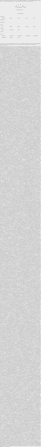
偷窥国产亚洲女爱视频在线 (5, 140)
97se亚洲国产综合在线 (7, 415)
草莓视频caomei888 (26, 172)
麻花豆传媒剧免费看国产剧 (11, 212)
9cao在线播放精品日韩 (20, 195)
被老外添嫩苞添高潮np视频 (24, 199)
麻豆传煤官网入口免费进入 (33, 98)
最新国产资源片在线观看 (28, 201)
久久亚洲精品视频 (36, 352)
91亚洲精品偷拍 (27, 428)
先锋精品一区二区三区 (5, 259)
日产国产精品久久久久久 (16, 439)
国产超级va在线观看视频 (34, 127)
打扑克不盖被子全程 (34, 207)
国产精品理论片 (19, 398)
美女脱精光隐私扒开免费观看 (31, 153)
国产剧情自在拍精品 (37, 118)
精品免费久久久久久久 (28, 313)
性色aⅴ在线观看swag (2, 440)
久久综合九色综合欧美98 (8, 276)
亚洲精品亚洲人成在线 (13, 407)
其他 (2, 26)
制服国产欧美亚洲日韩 (28, 222)
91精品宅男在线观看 (7, 398)
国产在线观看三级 (2, 164)
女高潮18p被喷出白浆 (18, 87)
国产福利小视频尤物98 (30, 87)
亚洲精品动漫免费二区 (13, 370)
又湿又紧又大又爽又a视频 (21, 204)
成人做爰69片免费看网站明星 (16, 321)
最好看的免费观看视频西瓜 (32, 362)
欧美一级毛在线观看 (15, 241)
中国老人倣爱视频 (27, 360)
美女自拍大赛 (38, 231)
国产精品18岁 (35, 194)
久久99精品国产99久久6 (27, 151)
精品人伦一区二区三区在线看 (27, 287)
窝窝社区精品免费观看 (28, 241)
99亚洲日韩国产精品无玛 (22, 228)
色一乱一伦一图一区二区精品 (35, 134)
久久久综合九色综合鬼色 (21, 181)
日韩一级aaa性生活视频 (25, 90)
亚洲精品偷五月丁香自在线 (36, 212)
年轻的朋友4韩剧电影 (5, 262)
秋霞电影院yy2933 (8, 89)
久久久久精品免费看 (12, 199)
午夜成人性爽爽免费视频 (20, 329)
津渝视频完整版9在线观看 (11, 372)
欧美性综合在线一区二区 (7, 312)
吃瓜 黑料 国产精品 (27, 392)
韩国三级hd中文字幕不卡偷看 (31, 125)
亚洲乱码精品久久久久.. (23, 58)
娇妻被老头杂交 (14, 442)
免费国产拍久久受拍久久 (27, 77)
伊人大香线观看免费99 (25, 421)
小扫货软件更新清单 (37, 88)
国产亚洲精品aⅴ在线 (16, 154)
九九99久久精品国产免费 (17, 148)
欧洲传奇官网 (5, 216)
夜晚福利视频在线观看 (21, 270)
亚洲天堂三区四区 (28, 164)
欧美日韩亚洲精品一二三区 (8, 52)
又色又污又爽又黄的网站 (35, 78)
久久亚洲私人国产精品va (14, 174)
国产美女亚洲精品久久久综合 (26, 218)
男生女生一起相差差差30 (14, 386)
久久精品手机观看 (28, 442)
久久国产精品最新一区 (14, 263)
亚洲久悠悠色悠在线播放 (28, 346)
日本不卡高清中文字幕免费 (9, 200)
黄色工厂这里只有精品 (3, 174)
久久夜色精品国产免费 (11, 123)
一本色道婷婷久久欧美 (13, 53)
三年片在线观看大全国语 (35, 141)
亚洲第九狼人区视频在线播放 (31, 258)
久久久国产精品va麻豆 (20, 416)
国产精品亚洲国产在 (30, 217)
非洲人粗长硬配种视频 (23, 176)
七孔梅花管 (3, 35)
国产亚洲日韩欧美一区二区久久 (17, 236)
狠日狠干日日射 (8, 95)
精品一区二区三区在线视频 (8, 300)
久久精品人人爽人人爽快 (27, 127)
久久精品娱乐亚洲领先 (11, 153)
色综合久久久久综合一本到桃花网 (21, 252)
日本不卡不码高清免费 (36, 84)
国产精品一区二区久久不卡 (23, 215)
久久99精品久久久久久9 (21, 93)
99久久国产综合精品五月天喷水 (26, 66)
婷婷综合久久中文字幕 (5, 134)
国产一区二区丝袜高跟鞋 (35, 405)
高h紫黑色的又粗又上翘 (23, 164)
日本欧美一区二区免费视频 (12, 128)
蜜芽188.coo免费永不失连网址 (18, 217)
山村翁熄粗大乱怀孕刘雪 (7, 293)
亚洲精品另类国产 (20, 137)
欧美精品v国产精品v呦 (35, 65)
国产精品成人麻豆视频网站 (22, 223)
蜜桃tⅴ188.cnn (19, 146)
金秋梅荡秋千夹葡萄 (10, 68)
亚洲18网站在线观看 (25, 272)
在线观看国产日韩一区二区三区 (26, 198)
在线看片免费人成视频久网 (30, 282)
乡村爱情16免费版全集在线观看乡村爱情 (35, 429)
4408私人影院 (14, 388)
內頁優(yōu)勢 (2, 19)
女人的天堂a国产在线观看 (36, 184)
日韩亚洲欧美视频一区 (19, 442)
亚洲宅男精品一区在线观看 (31, 219)
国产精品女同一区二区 (8, 378)
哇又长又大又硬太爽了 (14, 63)
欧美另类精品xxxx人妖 (4, 418)
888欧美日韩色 (17, 141)
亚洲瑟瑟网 (11, 147)
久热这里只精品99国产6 (12, 280)
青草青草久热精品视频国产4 (23, 342)
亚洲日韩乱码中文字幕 (30, 393)
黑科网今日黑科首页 (4, 158)
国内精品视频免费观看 (11, 64)
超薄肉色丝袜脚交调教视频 (16, 164)
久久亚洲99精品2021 (7, 165)
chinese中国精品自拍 (18, 317)
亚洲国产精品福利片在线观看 (11, 227)
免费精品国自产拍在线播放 (11, 111)
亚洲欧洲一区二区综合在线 (33, 341)
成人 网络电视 (33, 175)
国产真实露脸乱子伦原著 (24, 174)
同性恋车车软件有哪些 (37, 234)
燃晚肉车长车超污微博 (3, 321)
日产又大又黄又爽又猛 (27, 436)
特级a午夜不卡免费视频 (35, 80)
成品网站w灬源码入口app (27, 115)
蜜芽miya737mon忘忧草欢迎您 (5, 376)
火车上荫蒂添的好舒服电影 (17, 104)
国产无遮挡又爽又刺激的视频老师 (24, 135)
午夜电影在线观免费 (23, 253)
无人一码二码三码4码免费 (31, 112)
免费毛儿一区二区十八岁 (3, 425)
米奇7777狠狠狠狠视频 (27, 281)
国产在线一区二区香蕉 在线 (31, 425)
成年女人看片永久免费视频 (36, 372)
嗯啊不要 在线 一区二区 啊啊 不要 (31, 359)
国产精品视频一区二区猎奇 (28, 240)
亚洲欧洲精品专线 (22, 251)
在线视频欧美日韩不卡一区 (36, 441)
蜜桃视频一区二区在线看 (26, 278)
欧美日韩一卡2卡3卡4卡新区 (18, 70)
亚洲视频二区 (10, 215)
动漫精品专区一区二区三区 (3, 334)
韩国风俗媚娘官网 (25, 168)
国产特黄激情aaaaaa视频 (36, 252)
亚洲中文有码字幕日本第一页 (21, 301)
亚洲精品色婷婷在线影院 (3, 306)
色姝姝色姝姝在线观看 (5, 207)
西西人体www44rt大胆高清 (19, 248)
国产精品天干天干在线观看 (36, 393)
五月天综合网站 (28, 382)
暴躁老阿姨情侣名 (5, 68)
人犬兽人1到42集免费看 (18, 182)
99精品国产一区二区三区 (19, 111)
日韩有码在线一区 (31, 340)
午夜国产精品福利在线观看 (20, 128)
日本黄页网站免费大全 (27, 284)
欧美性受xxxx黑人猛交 (21, 441)
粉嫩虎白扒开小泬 (38, 298)
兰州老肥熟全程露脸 (10, 345)
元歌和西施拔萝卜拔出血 (11, 113)
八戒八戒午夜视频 (27, 289)
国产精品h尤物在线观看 (21, 292)
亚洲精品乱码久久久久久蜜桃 (29, 157)
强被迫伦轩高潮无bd (32, 278)
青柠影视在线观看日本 (16, 125)
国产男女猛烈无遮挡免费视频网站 (33, 329)
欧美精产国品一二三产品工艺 (30, 162)
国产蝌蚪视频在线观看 (29, 65)
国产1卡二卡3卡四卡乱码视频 (34, 115)
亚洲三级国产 (30, 272)
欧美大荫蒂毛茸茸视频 (23, 178)
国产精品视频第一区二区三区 (24, 378)
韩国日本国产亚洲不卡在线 (7, 224)
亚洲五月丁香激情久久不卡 (34, 325)
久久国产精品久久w (2, 364)
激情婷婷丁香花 (27, 383)
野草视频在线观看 (7, 135)
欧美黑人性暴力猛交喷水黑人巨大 (13, 265)
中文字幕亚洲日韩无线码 (20, 357)
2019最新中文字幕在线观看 (17, 123)
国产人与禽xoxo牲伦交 (33, 169)
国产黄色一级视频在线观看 (24, 371)
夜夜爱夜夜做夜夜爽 (29, 331)
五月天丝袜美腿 (14, 418)
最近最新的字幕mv (30, 205)
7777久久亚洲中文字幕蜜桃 (15, 276)
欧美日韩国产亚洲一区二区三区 (14, 412)
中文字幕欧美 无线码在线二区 (16, 324)
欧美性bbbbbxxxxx (10, 282)
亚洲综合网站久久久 (31, 356)
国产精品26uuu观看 (17, 98)
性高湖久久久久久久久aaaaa (34, 254)
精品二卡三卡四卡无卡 (25, 422)
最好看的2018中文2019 (30, 107)
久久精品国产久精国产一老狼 (4, 233)
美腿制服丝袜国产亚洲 (27, 181)
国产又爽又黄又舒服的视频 (5, 369)
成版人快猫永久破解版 (26, 266)
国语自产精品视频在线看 (23, 180)
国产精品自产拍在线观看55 (34, 225)
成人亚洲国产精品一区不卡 (9, 80)
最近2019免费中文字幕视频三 (29, 283)
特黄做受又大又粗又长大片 (3, 445)
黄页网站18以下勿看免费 (8, 404)
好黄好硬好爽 (30, 207)
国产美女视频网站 (18, 378)
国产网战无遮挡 (3, 295)
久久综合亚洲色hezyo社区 (34, 75)
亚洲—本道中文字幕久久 (12, 424)
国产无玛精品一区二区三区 (19, 168)
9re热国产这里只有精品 (9, 269)
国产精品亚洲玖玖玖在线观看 (14, 347)
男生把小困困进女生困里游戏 (12, 198)
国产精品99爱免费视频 (16, 399)
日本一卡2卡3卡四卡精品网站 (12, 205)
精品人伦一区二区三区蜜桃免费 (32, 46)
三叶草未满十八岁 (16, 270)
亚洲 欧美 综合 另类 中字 (30, 277)
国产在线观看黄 (7, 86)
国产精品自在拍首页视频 (29, 405)
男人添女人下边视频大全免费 (9, 421)
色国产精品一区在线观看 (17, 445)
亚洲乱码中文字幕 (23, 395)
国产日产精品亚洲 (23, 405)
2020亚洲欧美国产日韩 (13, 101)
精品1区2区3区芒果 (3, 246)
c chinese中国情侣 (4, 433)
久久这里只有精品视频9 (4, 315)
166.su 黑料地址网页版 (23, 69)
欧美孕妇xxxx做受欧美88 (31, 187)
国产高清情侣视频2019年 (36, 129)
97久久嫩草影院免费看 (24, 322)
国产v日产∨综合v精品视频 (7, 210)
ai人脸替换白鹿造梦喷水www (15, 339)
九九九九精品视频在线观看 (10, 445)
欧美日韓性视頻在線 (12, 376)
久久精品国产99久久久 (5, 316)
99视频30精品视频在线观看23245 (7, 146)
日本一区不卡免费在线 (3, 394)
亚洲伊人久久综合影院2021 (5, 231)
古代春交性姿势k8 (22, 171)
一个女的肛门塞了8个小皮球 (16, 189)
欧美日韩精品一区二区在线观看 (7, 145)
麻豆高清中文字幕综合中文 (27, 95)
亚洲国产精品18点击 (6, 151)
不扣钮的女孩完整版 (7, 129)
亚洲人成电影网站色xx (27, 335)
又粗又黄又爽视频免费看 (14, 252)
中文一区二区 (20, 353)
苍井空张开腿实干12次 (6, 305)
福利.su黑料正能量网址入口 (34, 171)
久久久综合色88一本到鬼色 (33, 165)
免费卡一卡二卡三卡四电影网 (29, 399)
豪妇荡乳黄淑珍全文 (28, 323)
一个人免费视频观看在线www (25, 317)
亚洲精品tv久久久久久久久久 (30, 269)
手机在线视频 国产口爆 (30, 401)
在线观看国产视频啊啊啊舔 (11, 106)
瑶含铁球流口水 (11, 283)
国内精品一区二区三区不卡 (3, 104)
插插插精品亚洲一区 (4, 47)
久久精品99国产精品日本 (6, 389)
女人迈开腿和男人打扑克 (23, 380)
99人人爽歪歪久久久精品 (8, 263)
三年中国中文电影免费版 (29, 59)
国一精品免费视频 (18, 405)
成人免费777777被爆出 (9, 177)
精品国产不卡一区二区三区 (3, 227)
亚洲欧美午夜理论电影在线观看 (24, 207)
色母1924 (27, 403)
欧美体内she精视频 (30, 389)
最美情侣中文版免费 (5, 131)
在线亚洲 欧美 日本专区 (26, 242)
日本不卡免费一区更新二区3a (25, 298)
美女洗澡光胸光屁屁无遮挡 (36, 217)
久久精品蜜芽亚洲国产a (8, 374)
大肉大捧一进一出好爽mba (35, 104)
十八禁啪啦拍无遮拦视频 (27, 328)
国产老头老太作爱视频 (35, 288)
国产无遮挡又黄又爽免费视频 (37, 266)
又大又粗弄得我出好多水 (7, 93)
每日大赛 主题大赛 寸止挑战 (31, 400)
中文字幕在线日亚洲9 (11, 175)
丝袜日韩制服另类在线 (34, 311)
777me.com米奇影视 (8, 319)
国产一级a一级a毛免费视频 (23, 277)
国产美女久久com (29, 104)
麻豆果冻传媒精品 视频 (10, 277)
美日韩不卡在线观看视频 (7, 239)
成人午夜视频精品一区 (19, 388)
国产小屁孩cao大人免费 (9, 275)
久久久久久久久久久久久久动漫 (26, 99)
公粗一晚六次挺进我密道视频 (35, 233)
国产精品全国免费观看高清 (24, 84)
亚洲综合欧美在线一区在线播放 (35, 113)
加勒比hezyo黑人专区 (10, 124)
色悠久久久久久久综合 (32, 276)
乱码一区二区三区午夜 (4, 264)
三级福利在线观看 (27, 251)
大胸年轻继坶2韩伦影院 (13, 293)
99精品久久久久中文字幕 (32, 54)
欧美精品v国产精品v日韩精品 (14, 362)
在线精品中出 (36, 315)
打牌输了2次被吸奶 (8, 292)
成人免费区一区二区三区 (11, 413)
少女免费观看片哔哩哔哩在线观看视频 (35, 382)
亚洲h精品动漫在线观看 (24, 205)
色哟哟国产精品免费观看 (27, 292)
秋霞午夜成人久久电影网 (32, 368)
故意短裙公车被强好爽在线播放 (6, 281)
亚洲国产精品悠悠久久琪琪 (36, 87)
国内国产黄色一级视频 (16, 282)
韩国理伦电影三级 (15, 425)
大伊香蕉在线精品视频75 (34, 270)
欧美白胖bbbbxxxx (22, 364)
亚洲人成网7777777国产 (22, 106)
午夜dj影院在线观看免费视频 (25, 276)
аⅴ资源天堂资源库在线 (37, 57)
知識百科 (18, 26)
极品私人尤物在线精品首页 (33, 106)
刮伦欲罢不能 (5, 141)
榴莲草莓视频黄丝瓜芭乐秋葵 (22, 365)
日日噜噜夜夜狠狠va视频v (5, 283)
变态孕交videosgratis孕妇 (14, 310)
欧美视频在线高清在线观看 (26, 169)
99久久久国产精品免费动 (34, 369)
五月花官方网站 (13, 92)
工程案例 (26, 18)
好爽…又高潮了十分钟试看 (25, 111)
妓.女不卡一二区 (23, 100)
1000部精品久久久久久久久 (23, 229)
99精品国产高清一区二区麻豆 (29, 48)
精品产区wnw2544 (33, 63)
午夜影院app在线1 (31, 262)
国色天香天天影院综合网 (8, 442)
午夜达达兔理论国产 (10, 377)
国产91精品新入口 (10, 170)
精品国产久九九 (3, 230)
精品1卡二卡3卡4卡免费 (34, 152)
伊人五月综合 (12, 403)
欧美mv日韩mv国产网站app (7, 366)
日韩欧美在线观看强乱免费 (8, 405)
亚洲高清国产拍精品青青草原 (5, 184)
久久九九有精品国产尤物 (15, 233)
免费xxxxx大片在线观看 (7, 400)
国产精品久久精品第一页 (14, 374)
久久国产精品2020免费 (8, 92)
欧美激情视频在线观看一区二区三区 (20, 86)
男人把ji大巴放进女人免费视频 (14, 382)
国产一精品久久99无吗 (5, 205)
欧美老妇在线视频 (33, 417)
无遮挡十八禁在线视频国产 (18, 430)
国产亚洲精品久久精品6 (32, 407)
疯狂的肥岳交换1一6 (5, 64)
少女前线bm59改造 (25, 356)
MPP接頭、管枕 (12, 35)
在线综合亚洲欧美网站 (31, 410)
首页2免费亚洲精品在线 (32, 386)
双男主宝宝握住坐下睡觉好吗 (26, 430)
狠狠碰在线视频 (16, 441)
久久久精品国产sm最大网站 (11, 216)
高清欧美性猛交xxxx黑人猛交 (24, 280)
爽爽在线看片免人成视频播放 (14, 365)
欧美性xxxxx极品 (38, 265)
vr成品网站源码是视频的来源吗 (22, 107)
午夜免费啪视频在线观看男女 (37, 419)
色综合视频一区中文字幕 (8, 107)
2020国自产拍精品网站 (8, 69)
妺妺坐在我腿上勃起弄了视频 (32, 316)
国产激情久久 (31, 121)
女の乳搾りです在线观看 (33, 392)
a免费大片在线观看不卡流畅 (36, 107)
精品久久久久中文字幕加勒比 (33, 394)
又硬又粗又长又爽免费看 (20, 80)
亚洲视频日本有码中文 (26, 122)
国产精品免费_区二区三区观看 (18, 254)
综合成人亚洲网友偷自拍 (17, 315)
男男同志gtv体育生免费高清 (34, 195)
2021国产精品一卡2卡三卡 (10, 375)
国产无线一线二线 (27, 340)
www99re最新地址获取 (28, 53)
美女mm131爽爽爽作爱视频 (21, 310)
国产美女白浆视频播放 (29, 395)
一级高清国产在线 (10, 316)
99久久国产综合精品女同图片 (18, 389)
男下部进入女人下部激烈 (12, 406)
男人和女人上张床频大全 (23, 339)
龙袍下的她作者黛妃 (18, 359)
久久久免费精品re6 (26, 148)
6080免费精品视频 (32, 122)
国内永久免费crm (9, 383)
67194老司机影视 (28, 223)
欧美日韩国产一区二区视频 (4, 352)
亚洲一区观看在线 (14, 235)
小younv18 (17, 106)
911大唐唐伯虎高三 (20, 115)
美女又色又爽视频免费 (9, 324)
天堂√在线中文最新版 (27, 239)
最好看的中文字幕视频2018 (26, 234)
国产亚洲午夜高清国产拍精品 (28, 348)
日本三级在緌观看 (6, 137)
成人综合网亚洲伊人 (23, 324)
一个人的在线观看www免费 (28, 374)
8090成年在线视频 (17, 346)
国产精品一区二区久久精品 (22, 141)
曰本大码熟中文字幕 (14, 394)
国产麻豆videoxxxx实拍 (35, 272)
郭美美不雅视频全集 (33, 81)
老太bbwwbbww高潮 (32, 306)
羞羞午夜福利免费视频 (21, 265)
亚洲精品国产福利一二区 (18, 395)
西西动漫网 (19, 177)
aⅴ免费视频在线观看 (30, 192)
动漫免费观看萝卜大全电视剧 (20, 417)
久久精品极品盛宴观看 (11, 112)
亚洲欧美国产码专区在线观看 (4, 401)
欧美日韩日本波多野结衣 (34, 247)
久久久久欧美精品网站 (11, 134)
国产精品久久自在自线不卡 (11, 411)
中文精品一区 (17, 294)
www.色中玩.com (7, 410)
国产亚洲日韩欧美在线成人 (8, 330)
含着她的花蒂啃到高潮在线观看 (21, 293)
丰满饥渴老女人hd (19, 258)
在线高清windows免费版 (5, 411)
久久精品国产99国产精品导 (6, 309)
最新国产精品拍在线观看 (26, 211)
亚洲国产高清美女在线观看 (15, 245)
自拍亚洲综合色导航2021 (4, 74)
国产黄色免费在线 (18, 407)
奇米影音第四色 (26, 262)
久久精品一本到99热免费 (17, 57)
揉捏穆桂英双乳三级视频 (9, 245)
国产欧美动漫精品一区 (19, 231)
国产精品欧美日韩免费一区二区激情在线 (5, 368)
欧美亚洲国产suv (5, 371)
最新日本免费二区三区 (36, 51)
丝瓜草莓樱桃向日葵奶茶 (15, 269)
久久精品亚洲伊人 (20, 124)
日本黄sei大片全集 (37, 82)
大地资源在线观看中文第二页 (24, 147)
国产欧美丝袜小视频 (11, 57)
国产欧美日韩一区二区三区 (31, 263)
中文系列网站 (21, 266)
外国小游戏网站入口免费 (26, 357)
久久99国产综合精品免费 (3, 266)
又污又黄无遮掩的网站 (31, 137)
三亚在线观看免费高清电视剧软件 (23, 316)
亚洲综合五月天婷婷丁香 (29, 252)
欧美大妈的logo (35, 380)
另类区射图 (9, 311)
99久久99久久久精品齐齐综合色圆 (15, 251)
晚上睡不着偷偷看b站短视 (9, 246)
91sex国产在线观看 (3, 277)
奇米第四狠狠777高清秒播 (25, 145)
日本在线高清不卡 (21, 74)
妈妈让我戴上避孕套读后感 (24, 425)
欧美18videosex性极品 (17, 240)
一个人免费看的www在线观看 (21, 75)
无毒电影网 (37, 251)
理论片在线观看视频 (20, 341)
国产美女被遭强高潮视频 (3, 299)
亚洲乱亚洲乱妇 (22, 304)
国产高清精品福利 (27, 286)
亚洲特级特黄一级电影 (33, 224)
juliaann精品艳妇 (19, 205)
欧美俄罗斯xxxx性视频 (8, 440)
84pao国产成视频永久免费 (12, 231)
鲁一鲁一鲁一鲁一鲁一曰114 (18, 413)
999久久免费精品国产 (3, 177)
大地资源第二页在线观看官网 (31, 230)
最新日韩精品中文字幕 (9, 274)
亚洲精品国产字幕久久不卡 (21, 286)
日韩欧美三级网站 (32, 235)
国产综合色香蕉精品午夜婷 (23, 401)
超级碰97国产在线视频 (38, 176)
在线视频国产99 (37, 409)
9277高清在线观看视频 (7, 329)
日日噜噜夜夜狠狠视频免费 (29, 105)
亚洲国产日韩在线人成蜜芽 (11, 141)
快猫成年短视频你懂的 (38, 248)
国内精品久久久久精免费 (31, 189)
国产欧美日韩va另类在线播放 (9, 335)
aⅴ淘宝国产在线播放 (25, 366)
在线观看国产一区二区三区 (4, 435)
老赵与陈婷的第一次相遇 (36, 158)
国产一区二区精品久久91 (5, 118)
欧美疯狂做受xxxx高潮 (26, 416)
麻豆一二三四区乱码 (11, 360)
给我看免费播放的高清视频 (10, 260)
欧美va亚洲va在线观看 (22, 88)
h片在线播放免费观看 (19, 368)
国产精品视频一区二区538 (31, 199)
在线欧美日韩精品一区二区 (30, 342)
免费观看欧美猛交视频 (19, 198)
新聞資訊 (11, 18)
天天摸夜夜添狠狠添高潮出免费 (7, 48)
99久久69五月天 (16, 348)
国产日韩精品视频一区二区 (6, 169)
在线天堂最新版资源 (5, 298)
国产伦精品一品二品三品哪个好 (5, 154)
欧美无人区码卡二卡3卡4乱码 (31, 68)
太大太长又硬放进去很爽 (13, 242)
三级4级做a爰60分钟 (18, 411)
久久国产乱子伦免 (14, 234)
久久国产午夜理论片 (18, 184)
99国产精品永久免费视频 (13, 66)
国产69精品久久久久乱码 (16, 392)
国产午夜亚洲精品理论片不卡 (10, 354)
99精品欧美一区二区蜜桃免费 (28, 433)
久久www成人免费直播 (10, 84)
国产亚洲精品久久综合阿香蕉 (11, 351)
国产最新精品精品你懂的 (37, 142)
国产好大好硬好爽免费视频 (20, 312)
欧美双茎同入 (11, 247)
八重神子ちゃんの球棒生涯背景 (29, 163)
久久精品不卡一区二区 (11, 229)
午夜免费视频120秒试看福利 (23, 162)
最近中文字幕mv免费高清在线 (28, 312)
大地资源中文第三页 (33, 223)
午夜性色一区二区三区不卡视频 (17, 264)
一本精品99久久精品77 (13, 415)
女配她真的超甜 (24, 442)
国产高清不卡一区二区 (30, 381)
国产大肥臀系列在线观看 (5, 57)
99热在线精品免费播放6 (10, 104)
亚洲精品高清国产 (29, 78)
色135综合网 (3, 80)
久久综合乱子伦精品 (10, 228)
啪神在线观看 (19, 230)
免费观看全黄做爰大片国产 (8, 223)
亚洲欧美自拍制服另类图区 (31, 118)
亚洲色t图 (13, 330)
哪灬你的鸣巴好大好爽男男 (6, 66)
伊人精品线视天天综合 (14, 94)
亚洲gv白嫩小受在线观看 (17, 253)
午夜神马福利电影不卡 (15, 299)
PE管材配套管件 (4, 37)
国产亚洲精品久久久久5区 (25, 131)
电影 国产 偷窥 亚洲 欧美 (11, 358)
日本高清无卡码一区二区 (20, 186)
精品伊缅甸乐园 (6, 87)
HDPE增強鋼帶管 (35, 35)
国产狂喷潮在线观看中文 (37, 366)
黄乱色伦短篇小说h (18, 322)
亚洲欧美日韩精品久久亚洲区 (28, 288)
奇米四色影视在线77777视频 (12, 225)
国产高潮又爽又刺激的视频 (20, 201)
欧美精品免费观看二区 (30, 215)
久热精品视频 (14, 278)
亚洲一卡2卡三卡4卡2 (25, 389)
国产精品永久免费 (32, 248)
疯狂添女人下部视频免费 (4, 228)
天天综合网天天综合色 (15, 74)
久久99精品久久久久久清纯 (4, 417)
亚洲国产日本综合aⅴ (14, 180)
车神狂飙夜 (34, 205)
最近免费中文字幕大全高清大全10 (10, 183)
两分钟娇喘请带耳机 (22, 163)
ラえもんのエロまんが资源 (10, 423)
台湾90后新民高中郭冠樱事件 (36, 136)
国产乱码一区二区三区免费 (19, 278)
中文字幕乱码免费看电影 (26, 318)
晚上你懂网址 (14, 405)
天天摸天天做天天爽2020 (26, 121)
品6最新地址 (34, 399)
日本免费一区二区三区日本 (26, 152)
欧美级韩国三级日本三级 (16, 187)
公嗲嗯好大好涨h (32, 198)
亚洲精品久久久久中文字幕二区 (20, 53)
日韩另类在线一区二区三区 (16, 147)
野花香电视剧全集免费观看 (26, 195)
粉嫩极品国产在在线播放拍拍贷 (5, 82)
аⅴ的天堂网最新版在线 (14, 210)
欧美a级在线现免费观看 (21, 347)
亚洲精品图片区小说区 (5, 110)
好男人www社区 (9, 158)
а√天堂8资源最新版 (10, 304)
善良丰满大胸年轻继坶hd (33, 298)
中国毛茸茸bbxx (31, 129)
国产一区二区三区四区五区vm (15, 266)
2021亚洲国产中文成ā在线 (8, 339)
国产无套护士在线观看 (15, 130)
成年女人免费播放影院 (18, 92)
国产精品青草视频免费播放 (8, 278)
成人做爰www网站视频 (7, 362)
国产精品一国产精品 (33, 440)
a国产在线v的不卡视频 (10, 433)
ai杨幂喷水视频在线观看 (28, 206)
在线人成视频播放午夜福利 (20, 334)
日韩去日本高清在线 (23, 358)
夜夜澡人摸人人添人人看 (4, 422)
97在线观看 (16, 257)
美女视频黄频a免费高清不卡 (17, 325)
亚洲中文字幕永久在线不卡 (5, 380)
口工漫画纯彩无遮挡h (25, 137)
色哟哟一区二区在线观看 (35, 418)
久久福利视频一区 (28, 113)
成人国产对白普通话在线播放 (6, 434)
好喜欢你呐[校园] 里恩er (31, 371)
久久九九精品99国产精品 (19, 218)
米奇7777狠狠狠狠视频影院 (36, 300)
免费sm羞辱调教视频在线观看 (31, 168)
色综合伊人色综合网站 (21, 51)
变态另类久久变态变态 (7, 363)
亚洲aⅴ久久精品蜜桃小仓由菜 (25, 386)
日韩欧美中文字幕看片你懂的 (23, 60)
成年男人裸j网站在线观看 (27, 213)
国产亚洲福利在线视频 (14, 89)
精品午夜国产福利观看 (9, 353)
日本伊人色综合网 (36, 262)
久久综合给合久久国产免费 (13, 75)
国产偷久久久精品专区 (24, 330)
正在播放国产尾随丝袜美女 (24, 112)
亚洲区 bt (1, 235)
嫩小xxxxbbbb (8, 409)
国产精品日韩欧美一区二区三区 (10, 288)
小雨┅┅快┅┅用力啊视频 (17, 153)
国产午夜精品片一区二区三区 (9, 193)
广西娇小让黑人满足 (29, 123)
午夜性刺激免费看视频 (7, 357)
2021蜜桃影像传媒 (8, 174)
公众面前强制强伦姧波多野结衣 (23, 319)
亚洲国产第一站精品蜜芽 (31, 177)
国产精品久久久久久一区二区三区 (11, 188)
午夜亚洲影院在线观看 (31, 434)
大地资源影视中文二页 (13, 311)
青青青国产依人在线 (5, 70)
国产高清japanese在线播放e (36, 365)
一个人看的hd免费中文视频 (15, 88)
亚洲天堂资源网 (22, 428)
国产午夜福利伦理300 (19, 415)
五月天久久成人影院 (2, 301)
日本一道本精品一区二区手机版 (30, 301)
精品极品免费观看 (27, 106)
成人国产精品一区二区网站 (25, 388)
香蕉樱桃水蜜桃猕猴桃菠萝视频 (35, 287)
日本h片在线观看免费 (13, 121)
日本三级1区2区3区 (21, 154)
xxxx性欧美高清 (29, 411)
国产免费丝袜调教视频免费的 (4, 387)
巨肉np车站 (19, 174)
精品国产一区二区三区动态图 (16, 178)
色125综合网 (6, 222)
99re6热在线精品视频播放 (12, 272)
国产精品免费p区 (17, 176)
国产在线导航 (15, 335)
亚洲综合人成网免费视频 (36, 404)
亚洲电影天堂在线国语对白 (27, 186)
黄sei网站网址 (16, 360)
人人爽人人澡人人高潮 (20, 136)
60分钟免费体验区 (9, 51)
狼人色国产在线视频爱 (16, 118)
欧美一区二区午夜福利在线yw (9, 164)
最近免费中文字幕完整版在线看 (19, 76)
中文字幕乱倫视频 (27, 260)
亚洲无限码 (15, 136)
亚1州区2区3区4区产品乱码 (14, 181)
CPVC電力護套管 (27, 35)
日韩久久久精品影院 (7, 172)
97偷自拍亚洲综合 (17, 207)
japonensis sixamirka (37, 242)
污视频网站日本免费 (17, 280)
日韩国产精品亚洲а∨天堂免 (36, 163)
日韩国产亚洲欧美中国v (34, 323)
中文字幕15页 (8, 347)
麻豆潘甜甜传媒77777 (13, 318)
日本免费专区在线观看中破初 (25, 375)
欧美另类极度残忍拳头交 (8, 328)
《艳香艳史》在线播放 (16, 228)
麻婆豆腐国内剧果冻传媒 (12, 163)
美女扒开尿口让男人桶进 (12, 298)
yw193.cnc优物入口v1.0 (3, 409)
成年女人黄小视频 (37, 170)
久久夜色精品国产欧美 (18, 376)
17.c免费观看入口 (21, 262)
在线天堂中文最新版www (6, 221)
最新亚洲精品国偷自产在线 (19, 287)
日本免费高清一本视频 (24, 104)
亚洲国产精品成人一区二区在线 (33, 403)
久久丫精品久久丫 (21, 213)
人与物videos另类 (22, 392)
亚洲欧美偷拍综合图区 (16, 200)
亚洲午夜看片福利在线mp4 (17, 352)
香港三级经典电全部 (7, 115)
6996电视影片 (3, 307)
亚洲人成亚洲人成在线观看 (29, 158)
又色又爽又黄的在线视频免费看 (23, 78)
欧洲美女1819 (13, 69)
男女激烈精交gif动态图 (16, 327)
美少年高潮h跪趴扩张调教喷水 (22, 331)
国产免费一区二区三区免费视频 (35, 353)
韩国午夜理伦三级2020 (28, 204)
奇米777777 (10, 387)
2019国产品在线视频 (27, 171)
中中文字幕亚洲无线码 (20, 366)
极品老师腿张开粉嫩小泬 (11, 148)
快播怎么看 (19, 412)
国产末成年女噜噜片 (32, 188)
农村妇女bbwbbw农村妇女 (19, 211)
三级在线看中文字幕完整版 (3, 240)
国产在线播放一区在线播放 (24, 410)
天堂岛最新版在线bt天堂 (26, 306)
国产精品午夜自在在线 (27, 429)
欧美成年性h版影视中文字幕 (26, 225)
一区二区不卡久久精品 (5, 377)
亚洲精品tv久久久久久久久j (36, 424)
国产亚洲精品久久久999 (18, 139)
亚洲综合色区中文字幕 (18, 351)
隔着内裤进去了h (6, 192)
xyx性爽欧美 (19, 386)
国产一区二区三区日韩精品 (7, 94)
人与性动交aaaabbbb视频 (27, 140)
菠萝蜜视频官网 (12, 348)
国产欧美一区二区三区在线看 (9, 100)
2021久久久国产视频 (26, 377)
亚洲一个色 (6, 142)
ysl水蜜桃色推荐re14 (21, 172)
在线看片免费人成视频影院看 (24, 424)
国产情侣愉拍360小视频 (33, 151)
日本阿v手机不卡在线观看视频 (5, 199)
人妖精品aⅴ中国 (38, 169)
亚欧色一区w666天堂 (34, 74)
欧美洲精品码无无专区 (5, 60)
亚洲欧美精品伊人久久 (23, 403)
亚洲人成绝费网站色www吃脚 (5, 152)
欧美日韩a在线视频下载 (3, 327)
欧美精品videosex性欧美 (34, 284)
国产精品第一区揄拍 (10, 284)
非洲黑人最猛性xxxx (11, 268)
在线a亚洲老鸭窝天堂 (4, 429)
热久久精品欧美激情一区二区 (23, 125)
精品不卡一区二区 (28, 130)
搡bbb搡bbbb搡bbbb (7, 101)
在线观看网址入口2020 (29, 439)
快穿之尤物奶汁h (23, 64)
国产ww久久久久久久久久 (5, 356)
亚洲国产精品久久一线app (25, 70)
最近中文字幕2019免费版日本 (37, 147)
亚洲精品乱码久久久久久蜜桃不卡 (26, 224)
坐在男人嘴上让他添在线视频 (18, 129)
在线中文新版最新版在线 (26, 368)
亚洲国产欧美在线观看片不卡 (28, 347)
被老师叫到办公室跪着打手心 (16, 345)
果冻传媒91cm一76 (32, 335)
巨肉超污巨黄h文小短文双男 (20, 433)
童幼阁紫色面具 (31, 334)
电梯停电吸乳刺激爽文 (27, 81)
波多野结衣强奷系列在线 (24, 376)
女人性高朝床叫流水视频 (33, 416)
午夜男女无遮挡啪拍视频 (29, 83)
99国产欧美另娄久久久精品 (21, 374)
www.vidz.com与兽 (15, 100)
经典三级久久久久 (32, 242)
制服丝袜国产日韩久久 (4, 125)
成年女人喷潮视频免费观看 (21, 47)
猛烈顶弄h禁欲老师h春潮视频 (6, 395)
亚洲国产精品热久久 (7, 248)
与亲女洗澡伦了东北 (5, 304)
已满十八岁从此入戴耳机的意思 (16, 275)
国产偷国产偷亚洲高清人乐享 (18, 268)
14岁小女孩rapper (29, 345)
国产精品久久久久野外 (7, 53)
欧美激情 (19, 100)
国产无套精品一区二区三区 (4, 178)
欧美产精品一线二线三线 (37, 319)
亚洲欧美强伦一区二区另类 (3, 46)
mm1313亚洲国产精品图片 (32, 388)
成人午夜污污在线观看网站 (16, 58)
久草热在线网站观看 (33, 201)
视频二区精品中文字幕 (14, 340)
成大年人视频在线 (17, 65)
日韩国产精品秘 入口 (23, 370)
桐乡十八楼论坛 (12, 389)
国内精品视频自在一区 (11, 222)
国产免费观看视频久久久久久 (34, 430)
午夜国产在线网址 (12, 395)
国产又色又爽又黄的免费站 (13, 239)
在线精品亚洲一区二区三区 (35, 64)
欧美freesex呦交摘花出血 (13, 194)
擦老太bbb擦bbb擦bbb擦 (4, 270)
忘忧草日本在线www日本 (33, 245)
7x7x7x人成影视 (4, 347)
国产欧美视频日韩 (19, 94)
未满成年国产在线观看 (11, 259)
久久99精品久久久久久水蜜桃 (25, 407)
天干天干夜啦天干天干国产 (3, 188)
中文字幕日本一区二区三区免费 (35, 427)
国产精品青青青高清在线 (27, 270)
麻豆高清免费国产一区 (5, 182)
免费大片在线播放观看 (4, 124)
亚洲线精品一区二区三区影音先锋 (17, 274)
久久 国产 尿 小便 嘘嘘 (27, 98)
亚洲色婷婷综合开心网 (11, 136)
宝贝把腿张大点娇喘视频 (24, 170)
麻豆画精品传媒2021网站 (5, 272)
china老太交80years (10, 270)
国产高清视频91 (34, 395)
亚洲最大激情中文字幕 (28, 271)
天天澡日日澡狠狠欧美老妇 (25, 54)
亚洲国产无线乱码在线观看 (35, 83)
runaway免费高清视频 (33, 213)
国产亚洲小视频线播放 (19, 121)
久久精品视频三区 (33, 436)
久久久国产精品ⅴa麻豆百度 (20, 335)
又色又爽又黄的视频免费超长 (12, 131)
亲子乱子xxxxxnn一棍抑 (13, 436)
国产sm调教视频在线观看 (34, 313)
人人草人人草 (27, 246)
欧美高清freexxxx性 (31, 88)
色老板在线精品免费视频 (33, 211)
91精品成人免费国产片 (27, 235)
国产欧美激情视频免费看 (24, 192)
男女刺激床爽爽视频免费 (23, 423)
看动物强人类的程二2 (30, 236)
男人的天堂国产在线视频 (28, 75)
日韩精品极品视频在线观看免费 (17, 219)
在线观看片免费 (28, 176)
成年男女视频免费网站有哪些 (37, 178)
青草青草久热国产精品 (14, 301)
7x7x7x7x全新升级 (15, 77)
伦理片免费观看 (12, 129)
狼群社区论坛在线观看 (32, 131)
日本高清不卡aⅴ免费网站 (16, 364)
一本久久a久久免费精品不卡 (33, 357)
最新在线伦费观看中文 (15, 177)
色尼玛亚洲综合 (12, 154)
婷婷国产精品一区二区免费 (18, 113)
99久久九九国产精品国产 (32, 246)
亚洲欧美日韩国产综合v (25, 231)
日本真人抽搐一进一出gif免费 (21, 158)
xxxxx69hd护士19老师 (12, 248)
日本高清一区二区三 (34, 47)
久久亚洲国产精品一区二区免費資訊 (16, 440)
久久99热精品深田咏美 (33, 260)
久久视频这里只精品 (7, 211)
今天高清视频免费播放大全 (18, 99)
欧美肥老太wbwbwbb (33, 154)
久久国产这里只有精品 (28, 100)
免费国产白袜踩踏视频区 (19, 90)
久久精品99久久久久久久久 (36, 174)
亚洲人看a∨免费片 (24, 363)
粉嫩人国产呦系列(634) (20, 234)
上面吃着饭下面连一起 (12, 59)
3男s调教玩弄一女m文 (14, 48)
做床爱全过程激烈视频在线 (34, 442)
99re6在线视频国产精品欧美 (10, 240)
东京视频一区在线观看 (32, 182)
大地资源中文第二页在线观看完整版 (19, 288)
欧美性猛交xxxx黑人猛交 (22, 52)
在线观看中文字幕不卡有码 (4, 280)
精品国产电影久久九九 (23, 427)
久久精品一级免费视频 (4, 168)
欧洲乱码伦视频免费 (20, 377)
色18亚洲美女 (33, 69)
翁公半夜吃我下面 (5, 311)
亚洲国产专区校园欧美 (10, 236)
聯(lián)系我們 (4, 18)
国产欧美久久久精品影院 (24, 46)
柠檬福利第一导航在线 (32, 193)
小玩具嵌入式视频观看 (8, 307)
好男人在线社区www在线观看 (5, 441)
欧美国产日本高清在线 (20, 169)
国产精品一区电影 (27, 245)
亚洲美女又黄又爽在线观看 (25, 268)
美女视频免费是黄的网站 (31, 82)
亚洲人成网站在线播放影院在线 (35, 116)
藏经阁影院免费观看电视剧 (32, 317)
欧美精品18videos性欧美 (17, 400)
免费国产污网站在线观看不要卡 (34, 295)
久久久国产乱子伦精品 (24, 333)
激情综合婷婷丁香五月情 (10, 325)
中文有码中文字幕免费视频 (6, 54)
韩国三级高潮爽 (24, 351)
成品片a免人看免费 (4, 78)
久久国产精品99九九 (29, 136)
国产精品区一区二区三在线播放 (8, 130)
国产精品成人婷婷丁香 (19, 131)
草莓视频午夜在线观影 (16, 60)
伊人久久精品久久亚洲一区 (23, 295)
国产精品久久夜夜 (7, 271)
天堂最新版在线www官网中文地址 (35, 218)
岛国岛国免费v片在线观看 (33, 133)
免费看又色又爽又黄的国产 (18, 54)
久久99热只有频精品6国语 (23, 282)
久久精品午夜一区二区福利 (22, 404)
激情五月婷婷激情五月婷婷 (13, 281)
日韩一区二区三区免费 (25, 110)
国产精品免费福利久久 (18, 142)
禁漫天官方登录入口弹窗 (3, 98)
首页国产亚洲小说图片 (17, 403)
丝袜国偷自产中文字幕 (15, 122)
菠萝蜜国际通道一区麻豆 (15, 52)
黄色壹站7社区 (11, 77)
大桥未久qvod (10, 435)
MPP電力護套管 (19, 35)
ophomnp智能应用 (9, 266)
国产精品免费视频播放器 (36, 348)
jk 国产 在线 (18, 180)
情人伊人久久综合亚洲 (18, 330)
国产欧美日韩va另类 (24, 94)
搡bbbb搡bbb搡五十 (28, 358)
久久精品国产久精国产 (9, 388)
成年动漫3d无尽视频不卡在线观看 (21, 418)
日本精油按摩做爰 (16, 305)
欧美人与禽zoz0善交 (20, 82)
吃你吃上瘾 (17, 165)
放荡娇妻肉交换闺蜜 (9, 322)
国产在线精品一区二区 (22, 68)
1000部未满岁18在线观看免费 (11, 336)
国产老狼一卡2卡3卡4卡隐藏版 (11, 168)
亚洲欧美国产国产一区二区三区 (33, 76)
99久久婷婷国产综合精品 (31, 119)
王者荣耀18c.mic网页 (27, 154)
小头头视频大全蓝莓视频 (20, 152)
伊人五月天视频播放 (5, 198)
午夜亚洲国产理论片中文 (29, 300)
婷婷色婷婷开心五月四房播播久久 (34, 299)
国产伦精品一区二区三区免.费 (36, 439)
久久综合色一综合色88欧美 (16, 192)
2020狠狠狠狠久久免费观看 (13, 201)
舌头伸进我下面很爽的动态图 (18, 306)
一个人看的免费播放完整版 (27, 304)
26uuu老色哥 (23, 440)
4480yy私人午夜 (8, 201)
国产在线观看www (17, 69)
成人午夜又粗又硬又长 (22, 305)
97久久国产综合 (5, 351)
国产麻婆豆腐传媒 (28, 354)
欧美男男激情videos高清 (9, 342)
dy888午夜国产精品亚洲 (32, 70)
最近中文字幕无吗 (2, 88)
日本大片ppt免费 (23, 240)
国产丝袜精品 (30, 259)
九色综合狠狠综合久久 (30, 319)
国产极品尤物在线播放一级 (30, 315)
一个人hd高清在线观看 (7, 403)
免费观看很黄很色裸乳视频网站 (33, 378)
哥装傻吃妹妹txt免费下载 (11, 110)
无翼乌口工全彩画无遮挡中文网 (5, 176)
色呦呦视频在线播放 (24, 87)
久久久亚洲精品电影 (33, 304)
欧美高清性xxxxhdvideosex (29, 404)
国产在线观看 (27, 86)
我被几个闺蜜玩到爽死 (12, 184)
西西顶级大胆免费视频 (33, 370)
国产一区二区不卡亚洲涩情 (12, 152)
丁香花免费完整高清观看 (17, 428)
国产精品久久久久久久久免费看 (5, 382)
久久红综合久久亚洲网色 (33, 383)
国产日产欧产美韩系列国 (4, 206)
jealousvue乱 (6, 136)
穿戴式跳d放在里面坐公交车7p (33, 210)
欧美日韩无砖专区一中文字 (21, 323)
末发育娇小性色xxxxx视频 (3, 162)
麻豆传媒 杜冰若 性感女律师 (3, 160)
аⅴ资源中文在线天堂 (30, 174)
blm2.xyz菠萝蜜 (16, 222)
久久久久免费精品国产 (37, 137)
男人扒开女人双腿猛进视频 (22, 165)
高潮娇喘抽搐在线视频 (9, 425)
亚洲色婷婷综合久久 (35, 257)
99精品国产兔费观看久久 (3, 58)
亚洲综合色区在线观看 (5, 268)
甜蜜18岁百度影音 (34, 206)
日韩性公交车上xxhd (31, 72)
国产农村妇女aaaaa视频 (13, 357)
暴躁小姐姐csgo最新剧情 (22, 222)
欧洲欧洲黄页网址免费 (33, 265)
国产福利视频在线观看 (6, 287)
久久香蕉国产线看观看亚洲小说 (32, 435)
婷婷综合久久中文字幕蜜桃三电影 (36, 305)
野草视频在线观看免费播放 (30, 264)
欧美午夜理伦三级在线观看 (6, 127)
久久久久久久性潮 (35, 445)
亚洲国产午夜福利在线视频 (25, 89)
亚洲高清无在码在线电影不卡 (16, 84)
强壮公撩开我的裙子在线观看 (18, 422)
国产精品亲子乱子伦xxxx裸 (18, 212)
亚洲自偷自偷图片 (16, 81)
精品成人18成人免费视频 (20, 242)
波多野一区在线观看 (24, 142)
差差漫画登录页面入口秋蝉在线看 (22, 381)
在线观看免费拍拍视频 (32, 148)
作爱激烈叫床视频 (23, 325)
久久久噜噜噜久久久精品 (30, 398)
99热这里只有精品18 (23, 57)
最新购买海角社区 (32, 239)
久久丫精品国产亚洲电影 (17, 112)
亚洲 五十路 (16, 82)
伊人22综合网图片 (3, 200)
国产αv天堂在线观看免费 (5, 424)
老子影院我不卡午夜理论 (17, 358)
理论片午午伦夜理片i (14, 47)
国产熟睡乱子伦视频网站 (16, 300)
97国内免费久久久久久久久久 (10, 98)
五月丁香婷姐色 (24, 113)
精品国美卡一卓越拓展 (7, 75)
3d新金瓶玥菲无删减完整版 (11, 430)
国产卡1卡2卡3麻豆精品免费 (13, 341)
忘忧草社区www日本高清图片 (36, 94)
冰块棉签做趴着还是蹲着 (29, 339)
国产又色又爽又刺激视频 (13, 398)
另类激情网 (37, 92)
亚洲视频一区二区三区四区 (35, 345)
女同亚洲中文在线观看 (32, 274)
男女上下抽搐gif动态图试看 (11, 422)
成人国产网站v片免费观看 (26, 133)
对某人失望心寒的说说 (30, 330)
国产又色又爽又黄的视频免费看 (33, 145)
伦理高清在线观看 (7, 341)
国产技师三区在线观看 (13, 434)
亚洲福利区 (24, 59)
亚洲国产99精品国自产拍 (11, 182)
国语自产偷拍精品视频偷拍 (28, 52)
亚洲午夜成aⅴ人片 (33, 310)
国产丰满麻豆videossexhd (18, 224)
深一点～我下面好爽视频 (8, 88)
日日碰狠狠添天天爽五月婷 (11, 142)
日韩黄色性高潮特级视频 (4, 345)
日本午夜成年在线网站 (17, 429)
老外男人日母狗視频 (21, 81)
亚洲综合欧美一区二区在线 (24, 92)
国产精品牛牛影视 (24, 419)
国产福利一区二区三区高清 (5, 247)
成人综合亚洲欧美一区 (9, 58)
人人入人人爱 (27, 370)
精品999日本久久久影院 (16, 162)
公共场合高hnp (23, 352)
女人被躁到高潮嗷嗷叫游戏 (31, 146)
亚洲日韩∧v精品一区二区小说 (23, 200)
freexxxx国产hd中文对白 (12, 99)
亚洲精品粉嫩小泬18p (33, 271)
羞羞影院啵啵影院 (2, 100)
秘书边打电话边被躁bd (17, 83)
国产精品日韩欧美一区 (9, 295)
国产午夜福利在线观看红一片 (3, 229)
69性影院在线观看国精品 (22, 307)
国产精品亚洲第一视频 (28, 221)
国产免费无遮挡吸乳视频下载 (3, 148)
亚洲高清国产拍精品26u (11, 371)
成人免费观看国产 (9, 340)
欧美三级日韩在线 (21, 71)
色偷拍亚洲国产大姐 (17, 401)
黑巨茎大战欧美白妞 (35, 433)
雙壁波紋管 (11, 37)
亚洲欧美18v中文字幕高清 (30, 142)
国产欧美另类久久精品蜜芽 (27, 128)
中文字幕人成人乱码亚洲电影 (24, 189)
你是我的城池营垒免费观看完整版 (12, 186)
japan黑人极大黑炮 (12, 176)
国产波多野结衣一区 (33, 253)
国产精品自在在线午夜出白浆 (35, 164)
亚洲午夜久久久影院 (6, 348)
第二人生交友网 (10, 74)
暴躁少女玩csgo (26, 82)
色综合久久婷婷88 (3, 245)
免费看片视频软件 (23, 157)
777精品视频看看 (7, 230)
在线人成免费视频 (22, 313)
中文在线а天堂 (17, 163)
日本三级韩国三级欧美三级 (16, 215)
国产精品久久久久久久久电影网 (30, 352)
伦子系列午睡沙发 (10, 71)
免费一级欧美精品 (24, 359)
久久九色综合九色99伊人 (26, 341)
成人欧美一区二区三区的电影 (9, 439)
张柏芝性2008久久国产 (5, 113)
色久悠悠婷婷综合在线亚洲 (7, 258)
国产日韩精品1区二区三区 (7, 333)
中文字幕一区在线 (23, 383)
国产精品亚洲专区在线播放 (29, 336)
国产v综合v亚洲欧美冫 (23, 65)
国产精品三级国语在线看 (35, 166)
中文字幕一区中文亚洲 (13, 165)
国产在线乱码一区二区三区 (30, 170)
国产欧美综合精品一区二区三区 (6, 147)
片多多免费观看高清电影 (22, 233)
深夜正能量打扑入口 (12, 346)
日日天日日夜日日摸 (35, 48)
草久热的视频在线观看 (30, 180)
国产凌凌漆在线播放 (22, 283)
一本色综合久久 (13, 76)
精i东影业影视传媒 (8, 310)
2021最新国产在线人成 (17, 134)
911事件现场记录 (35, 157)
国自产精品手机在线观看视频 (3, 284)
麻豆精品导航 (10, 234)
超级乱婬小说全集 (32, 124)
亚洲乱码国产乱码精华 (4, 336)
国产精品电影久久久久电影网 (4, 166)
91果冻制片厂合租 (12, 54)
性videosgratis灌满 (12, 82)
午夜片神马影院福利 (26, 299)
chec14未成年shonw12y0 (6, 242)
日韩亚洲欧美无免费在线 (29, 117)
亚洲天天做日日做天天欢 (14, 158)
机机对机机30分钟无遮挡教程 (5, 360)
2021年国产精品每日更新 (14, 416)
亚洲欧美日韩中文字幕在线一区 (26, 254)
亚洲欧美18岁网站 (36, 301)
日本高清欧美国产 (3, 310)
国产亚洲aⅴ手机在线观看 (34, 100)
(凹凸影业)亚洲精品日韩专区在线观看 (21, 194)
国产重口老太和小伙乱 (10, 162)
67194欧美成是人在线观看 (37, 398)
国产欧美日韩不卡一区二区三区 (6, 194)
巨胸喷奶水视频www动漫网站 (26, 353)
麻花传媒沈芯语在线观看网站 (37, 389)
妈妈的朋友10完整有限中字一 (20, 436)
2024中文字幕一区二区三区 (9, 427)
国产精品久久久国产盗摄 (34, 101)
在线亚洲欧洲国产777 (22, 399)
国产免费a (4, 292)
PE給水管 (18, 37)
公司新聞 (34, 26)
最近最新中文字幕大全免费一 (33, 172)
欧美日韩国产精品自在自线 (4, 254)
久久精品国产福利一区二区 (26, 415)
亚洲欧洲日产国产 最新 (36, 121)
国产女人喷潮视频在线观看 (29, 58)
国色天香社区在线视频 (20, 394)
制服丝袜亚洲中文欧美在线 (35, 307)
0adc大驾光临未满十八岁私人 (4, 153)
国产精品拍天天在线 (28, 369)
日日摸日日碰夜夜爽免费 (27, 417)
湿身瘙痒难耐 (2, 69)
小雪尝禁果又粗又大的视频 (20, 409)
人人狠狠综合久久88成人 (30, 387)
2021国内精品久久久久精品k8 (13, 151)
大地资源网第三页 (15, 193)
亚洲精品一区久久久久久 (10, 392)
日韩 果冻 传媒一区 (26, 441)
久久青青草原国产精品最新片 (14, 115)
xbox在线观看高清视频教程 (19, 272)
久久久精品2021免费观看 (18, 419)
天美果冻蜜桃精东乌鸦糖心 (7, 381)
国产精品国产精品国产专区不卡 (7, 63)
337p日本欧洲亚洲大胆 (21, 348)
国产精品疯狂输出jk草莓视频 (16, 170)
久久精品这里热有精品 (38, 239)
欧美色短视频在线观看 (17, 313)
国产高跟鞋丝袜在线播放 (15, 78)
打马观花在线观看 (23, 83)
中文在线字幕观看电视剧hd (12, 287)
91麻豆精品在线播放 (6, 195)
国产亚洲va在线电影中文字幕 (9, 393)
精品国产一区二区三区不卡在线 (23, 269)
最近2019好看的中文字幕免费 (20, 311)
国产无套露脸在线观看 (11, 70)
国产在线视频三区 (31, 424)
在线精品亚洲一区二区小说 (23, 387)
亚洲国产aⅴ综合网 (38, 99)
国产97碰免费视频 (16, 105)
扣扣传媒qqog (14, 322)
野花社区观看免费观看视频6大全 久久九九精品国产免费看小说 (17, 369)
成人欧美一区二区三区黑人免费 (17, 421)
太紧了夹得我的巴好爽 (24, 119)
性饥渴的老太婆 (33, 181)
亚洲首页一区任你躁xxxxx (35, 358)
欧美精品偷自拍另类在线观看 (21, 241)
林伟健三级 (11, 172)
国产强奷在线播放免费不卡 (31, 160)
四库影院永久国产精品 (12, 380)
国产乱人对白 (5, 212)
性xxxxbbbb (6, 170)
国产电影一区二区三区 (35, 346)
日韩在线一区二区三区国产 (35, 93)
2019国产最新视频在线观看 (13, 410)
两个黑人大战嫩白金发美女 (32, 428)
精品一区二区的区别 (15, 124)
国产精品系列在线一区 (25, 129)
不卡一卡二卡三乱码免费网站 (18, 110)
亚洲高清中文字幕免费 (13, 359)
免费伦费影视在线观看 (30, 139)
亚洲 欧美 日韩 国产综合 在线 (18, 259)
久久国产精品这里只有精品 (5, 265)
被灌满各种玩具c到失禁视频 (26, 413)
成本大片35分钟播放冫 (11, 352)
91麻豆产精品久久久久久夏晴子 (23, 393)
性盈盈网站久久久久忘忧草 (37, 401)
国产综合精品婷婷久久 (9, 187)
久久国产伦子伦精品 (25, 160)
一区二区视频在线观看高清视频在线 (20, 221)
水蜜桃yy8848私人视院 (14, 368)
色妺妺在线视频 (26, 409)
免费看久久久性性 (33, 309)
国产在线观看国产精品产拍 (4, 372)
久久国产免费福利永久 (36, 180)
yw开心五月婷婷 (16, 377)
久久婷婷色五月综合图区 (12, 86)
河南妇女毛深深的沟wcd (18, 175)
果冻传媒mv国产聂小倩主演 (36, 259)
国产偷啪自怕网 (11, 441)
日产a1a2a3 (10, 233)
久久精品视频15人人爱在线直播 (10, 83)
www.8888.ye (1, 386)
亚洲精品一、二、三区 (23, 159)
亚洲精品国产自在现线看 (30, 178)
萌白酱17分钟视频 (26, 76)
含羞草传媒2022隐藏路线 (17, 64)
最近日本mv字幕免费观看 (3, 119)
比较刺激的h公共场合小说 (13, 271)
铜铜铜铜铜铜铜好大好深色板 (36, 331)
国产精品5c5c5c (27, 88)
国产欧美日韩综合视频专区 (13, 169)
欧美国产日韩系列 (23, 445)
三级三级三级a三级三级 (12, 90)
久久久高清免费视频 (11, 157)
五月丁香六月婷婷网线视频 (17, 46)
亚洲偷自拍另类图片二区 (23, 439)
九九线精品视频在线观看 (23, 117)
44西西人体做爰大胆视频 (30, 275)
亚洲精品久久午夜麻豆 (5, 99)
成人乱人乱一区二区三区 (23, 315)
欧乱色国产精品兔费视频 (13, 363)
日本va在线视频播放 (26, 329)
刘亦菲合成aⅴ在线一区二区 (31, 412)
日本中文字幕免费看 (36, 340)
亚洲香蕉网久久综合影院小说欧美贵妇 (36, 354)
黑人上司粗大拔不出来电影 (36, 339)
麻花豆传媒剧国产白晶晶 (5, 225)
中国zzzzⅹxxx (32, 234)
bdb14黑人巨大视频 (33, 99)
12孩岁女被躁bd (27, 72)
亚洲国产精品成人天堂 (30, 229)
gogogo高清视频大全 (2, 201)
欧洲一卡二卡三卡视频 (14, 146)
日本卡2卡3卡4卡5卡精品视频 (13, 195)
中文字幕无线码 (20, 145)
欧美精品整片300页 (15, 331)
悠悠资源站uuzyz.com (19, 66)
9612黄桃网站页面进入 (16, 304)
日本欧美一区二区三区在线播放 (10, 217)
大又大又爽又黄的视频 (24, 139)
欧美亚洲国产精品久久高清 (19, 356)
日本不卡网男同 (19, 410)
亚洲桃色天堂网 (22, 98)
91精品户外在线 (8, 181)
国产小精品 (22, 148)
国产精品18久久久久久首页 (9, 219)
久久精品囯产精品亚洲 (4, 236)
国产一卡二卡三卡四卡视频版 (21, 271)
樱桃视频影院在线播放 (14, 145)
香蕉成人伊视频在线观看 (21, 239)
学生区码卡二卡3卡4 (27, 440)
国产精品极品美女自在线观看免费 (16, 383)
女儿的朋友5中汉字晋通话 (10, 119)
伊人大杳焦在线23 (37, 188)
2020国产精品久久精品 (10, 159)
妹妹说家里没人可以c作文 (6, 81)
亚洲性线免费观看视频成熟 (22, 300)
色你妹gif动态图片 (32, 413)
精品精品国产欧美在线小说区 (11, 160)
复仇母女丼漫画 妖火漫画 (19, 225)
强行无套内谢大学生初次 (33, 289)
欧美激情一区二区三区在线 (21, 206)
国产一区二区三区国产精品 (10, 313)
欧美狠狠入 (5, 383)
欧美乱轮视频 (30, 183)
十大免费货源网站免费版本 (32, 89)
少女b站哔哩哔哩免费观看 (21, 340)
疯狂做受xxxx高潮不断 (35, 240)
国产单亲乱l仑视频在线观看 (4, 413)
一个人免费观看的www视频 (8, 122)
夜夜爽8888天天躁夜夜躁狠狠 (28, 93)
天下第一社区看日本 (35, 59)
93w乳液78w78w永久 (7, 346)
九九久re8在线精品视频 (7, 359)
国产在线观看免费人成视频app (16, 295)
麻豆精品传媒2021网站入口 (5, 133)
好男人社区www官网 (10, 60)
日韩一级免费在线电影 (11, 401)
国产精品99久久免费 (15, 204)
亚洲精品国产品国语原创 (14, 286)
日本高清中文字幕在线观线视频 (23, 187)
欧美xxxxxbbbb (15, 284)
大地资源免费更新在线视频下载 (7, 251)
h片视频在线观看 (8, 121)
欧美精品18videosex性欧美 (4, 123)
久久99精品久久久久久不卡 (12, 87)
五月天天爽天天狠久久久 (32, 111)
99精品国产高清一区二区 (24, 227)
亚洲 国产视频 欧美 (28, 427)
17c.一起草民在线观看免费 (28, 307)
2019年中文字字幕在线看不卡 (25, 182)
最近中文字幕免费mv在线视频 (21, 309)
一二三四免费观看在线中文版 (10, 253)
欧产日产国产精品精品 (25, 219)
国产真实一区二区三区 (17, 157)
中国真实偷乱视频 (7, 446)
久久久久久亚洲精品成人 (15, 381)
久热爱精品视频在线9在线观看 (10, 213)
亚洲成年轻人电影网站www (28, 47)
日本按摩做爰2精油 (14, 72)
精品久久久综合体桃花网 (11, 419)
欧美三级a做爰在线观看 (13, 409)
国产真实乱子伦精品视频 (17, 371)
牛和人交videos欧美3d (25, 435)
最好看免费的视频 (12, 65)
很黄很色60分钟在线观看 (21, 281)
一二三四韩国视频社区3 (31, 227)
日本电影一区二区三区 (14, 328)
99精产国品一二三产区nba (15, 404)
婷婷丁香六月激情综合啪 (35, 374)
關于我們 (18, 18)
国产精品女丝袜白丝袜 (33, 71)
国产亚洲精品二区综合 (10, 334)
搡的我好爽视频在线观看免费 (4, 163)
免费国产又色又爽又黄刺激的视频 (10, 257)
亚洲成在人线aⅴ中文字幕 (25, 259)
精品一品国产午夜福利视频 (14, 107)
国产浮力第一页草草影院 (21, 63)
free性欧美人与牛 (28, 351)
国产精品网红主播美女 (33, 318)
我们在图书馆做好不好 (37, 119)
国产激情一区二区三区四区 (37, 159)
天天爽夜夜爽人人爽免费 (26, 71)
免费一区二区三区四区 (28, 64)
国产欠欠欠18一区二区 (23, 134)
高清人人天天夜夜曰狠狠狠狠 (22, 257)
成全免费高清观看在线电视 (21, 130)
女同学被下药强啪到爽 (17, 229)
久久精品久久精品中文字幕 (28, 293)
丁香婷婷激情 (35, 117)
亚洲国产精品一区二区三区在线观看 (28, 51)
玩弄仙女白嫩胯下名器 (29, 294)
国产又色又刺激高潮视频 (14, 93)
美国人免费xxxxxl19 (36, 135)
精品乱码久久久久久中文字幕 (9, 364)
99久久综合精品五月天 (18, 199)
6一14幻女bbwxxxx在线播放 (21, 260)
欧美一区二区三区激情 (9, 321)
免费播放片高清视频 (31, 366)
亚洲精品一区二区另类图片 (5, 77)
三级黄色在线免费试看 (24, 264)
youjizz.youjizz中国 (5, 419)
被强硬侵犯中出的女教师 (20, 210)
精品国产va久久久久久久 (35, 324)
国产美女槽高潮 (17, 380)
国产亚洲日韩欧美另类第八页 (37, 333)
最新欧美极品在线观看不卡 (13, 329)
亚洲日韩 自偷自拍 (11, 305)
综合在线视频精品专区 (11, 207)
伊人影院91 (28, 295)
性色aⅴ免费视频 (11, 192)
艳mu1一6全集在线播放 (28, 305)
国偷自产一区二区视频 (34, 221)
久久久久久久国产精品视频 (20, 284)
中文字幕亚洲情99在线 (12, 317)
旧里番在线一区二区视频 (30, 60)
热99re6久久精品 (29, 94)
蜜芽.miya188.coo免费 (35, 347)
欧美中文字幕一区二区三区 (19, 318)
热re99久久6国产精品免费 (29, 228)
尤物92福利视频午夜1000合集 (35, 95)
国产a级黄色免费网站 (24, 230)
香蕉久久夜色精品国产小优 (16, 277)
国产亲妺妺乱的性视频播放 (12, 356)
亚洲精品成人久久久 (27, 309)
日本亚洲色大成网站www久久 (33, 286)
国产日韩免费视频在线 (34, 222)
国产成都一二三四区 (10, 331)
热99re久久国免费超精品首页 (36, 228)
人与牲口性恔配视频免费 (36, 321)
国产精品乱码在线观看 (26, 394)
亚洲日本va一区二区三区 (37, 200)
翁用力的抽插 (3, 275)
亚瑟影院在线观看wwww (33, 281)
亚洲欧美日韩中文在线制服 (16, 246)
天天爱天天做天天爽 (17, 216)
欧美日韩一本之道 (3, 269)
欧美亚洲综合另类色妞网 (9, 327)
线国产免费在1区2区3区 (18, 298)
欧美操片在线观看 (28, 175)
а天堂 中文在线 (36, 282)
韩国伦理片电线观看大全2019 (25, 274)
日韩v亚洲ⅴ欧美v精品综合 (26, 193)
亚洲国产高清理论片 (19, 363)
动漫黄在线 (20, 116)
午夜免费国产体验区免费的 (7, 386)
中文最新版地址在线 (29, 212)
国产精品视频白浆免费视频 (37, 363)
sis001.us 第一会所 (33, 351)
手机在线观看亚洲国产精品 (13, 95)
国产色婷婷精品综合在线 (21, 328)
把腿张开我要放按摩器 (10, 125)
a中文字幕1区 (33, 53)
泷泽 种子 (26, 68)
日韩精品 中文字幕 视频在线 (20, 140)
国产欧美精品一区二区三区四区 (13, 137)
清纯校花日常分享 (10, 418)
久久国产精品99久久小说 (32, 268)
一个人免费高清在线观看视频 (32, 280)
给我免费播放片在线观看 (28, 101)
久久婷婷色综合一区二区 (6, 65)
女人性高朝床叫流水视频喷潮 (5, 72)
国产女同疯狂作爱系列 (24, 411)
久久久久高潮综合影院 (13, 218)
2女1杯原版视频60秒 (9, 204)
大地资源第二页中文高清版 (36, 330)
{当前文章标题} (5, 45)
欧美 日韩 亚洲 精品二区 (7, 416)
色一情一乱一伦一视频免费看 (21, 382)
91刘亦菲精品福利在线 (30, 333)
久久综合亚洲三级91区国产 (14, 307)
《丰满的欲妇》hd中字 (16, 68)
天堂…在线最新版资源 (10, 315)
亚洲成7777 (4, 319)
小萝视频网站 (15, 260)
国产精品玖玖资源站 (24, 123)
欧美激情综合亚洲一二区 (35, 204)
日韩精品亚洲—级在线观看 (18, 372)
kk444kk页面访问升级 (26, 210)
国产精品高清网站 (2, 170)
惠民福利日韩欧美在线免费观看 (27, 74)
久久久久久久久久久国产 (16, 117)
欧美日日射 (19, 425)
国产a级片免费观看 (7, 252)
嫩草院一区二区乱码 (15, 393)
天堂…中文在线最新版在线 (18, 59)
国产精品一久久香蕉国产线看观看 (32, 376)
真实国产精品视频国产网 (24, 345)
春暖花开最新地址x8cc (16, 116)
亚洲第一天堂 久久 (9, 47)
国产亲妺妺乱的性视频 (18, 333)
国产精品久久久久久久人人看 (17, 119)
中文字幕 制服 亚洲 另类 (37, 187)
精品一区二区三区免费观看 (21, 48)
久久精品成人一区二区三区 (20, 72)
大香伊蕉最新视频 (3, 183)
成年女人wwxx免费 (6, 105)
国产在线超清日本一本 (6, 90)
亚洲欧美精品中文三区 (28, 247)
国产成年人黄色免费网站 (33, 360)
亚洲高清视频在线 (11, 118)
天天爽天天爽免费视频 (24, 146)
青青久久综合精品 (22, 246)
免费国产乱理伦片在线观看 (7, 180)
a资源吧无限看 (15, 433)
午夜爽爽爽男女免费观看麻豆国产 (7, 235)
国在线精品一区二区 (31, 110)
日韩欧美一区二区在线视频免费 (11, 306)
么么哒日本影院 (15, 80)
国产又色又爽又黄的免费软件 (29, 216)
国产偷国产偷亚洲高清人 (12, 133)
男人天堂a (25, 136)
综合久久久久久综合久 (10, 264)
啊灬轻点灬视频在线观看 (15, 51)
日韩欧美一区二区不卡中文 (7, 76)
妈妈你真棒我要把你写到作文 (13, 230)
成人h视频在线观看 (31, 135)
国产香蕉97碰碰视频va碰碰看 (35, 128)
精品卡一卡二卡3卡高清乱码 (19, 183)
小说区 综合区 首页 (20, 122)
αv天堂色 (20, 435)
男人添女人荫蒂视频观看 (25, 434)
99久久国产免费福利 (21, 299)
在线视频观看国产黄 (29, 134)
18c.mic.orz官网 (6, 234)
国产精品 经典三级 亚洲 (28, 364)
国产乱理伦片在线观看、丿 (15, 223)
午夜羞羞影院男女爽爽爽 (22, 105)
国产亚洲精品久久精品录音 (6, 407)
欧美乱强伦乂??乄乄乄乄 (18, 166)
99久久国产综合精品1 (13, 312)
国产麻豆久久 (38, 152)
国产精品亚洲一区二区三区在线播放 (15, 135)
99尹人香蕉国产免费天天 (29, 166)
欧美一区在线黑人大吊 (26, 183)
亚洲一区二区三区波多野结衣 (32, 90)
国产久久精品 (13, 333)
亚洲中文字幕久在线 (17, 424)
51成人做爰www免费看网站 (36, 192)
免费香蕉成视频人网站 (33, 251)
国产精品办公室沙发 (23, 336)
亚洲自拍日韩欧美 (19, 89)
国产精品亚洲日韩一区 (8, 301)
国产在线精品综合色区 (9, 299)
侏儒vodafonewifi (12, 81)
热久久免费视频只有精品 (29, 324)
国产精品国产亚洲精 (14, 366)
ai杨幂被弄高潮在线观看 (22, 360)
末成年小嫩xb (20, 362)
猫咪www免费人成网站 (23, 275)
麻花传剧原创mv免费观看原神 (35, 186)
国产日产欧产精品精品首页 (25, 362)
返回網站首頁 (2, 16)
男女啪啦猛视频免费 (22, 247)
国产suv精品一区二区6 (17, 423)
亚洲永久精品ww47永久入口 (4, 111)
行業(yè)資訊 (27, 26)
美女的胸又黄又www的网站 (18, 160)
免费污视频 (6, 294)
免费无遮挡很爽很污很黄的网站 (31, 322)
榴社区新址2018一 (28, 69)
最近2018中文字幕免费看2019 (35, 406)
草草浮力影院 (15, 334)
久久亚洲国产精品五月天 (24, 236)
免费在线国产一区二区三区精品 (24, 118)
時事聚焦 (11, 26)
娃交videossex (32, 66)
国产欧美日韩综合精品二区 (15, 435)
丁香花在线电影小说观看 (24, 153)
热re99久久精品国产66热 (24, 177)
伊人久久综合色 (17, 262)
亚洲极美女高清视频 (15, 206)
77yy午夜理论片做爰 (30, 84)
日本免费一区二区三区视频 (36, 105)
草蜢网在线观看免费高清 (30, 194)
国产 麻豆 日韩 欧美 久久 (29, 257)
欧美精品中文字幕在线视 (20, 151)
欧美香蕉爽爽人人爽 (22, 245)
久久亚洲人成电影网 (24, 217)
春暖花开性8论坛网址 (29, 141)
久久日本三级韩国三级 (14, 258)
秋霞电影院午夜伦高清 (3, 399)
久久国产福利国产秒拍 (34, 140)
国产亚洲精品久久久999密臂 (6, 318)
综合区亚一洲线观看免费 (28, 233)
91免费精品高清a (34, 294)
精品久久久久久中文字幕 (6, 406)
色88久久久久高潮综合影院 (23, 321)
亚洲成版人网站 (31, 86)
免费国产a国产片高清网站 (36, 86)
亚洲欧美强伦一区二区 (16, 283)
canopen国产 (31, 266)
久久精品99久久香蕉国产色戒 (27, 80)
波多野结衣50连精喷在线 (9, 189)
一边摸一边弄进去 (23, 175)
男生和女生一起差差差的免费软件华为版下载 (20, 354)
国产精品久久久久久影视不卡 (34, 292)
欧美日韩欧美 (23, 166)
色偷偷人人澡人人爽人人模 (4, 112)
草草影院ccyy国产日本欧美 (13, 127)
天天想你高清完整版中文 (15, 353)
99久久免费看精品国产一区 (16, 159)
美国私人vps (12, 224)
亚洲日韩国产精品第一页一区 (9, 117)
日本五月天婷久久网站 (12, 139)
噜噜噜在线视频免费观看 (33, 375)
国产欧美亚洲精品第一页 (10, 46)
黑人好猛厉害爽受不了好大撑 (5, 59)
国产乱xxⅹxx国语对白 (35, 293)
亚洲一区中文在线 (11, 105)
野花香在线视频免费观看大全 (15, 319)
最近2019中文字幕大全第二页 (36, 283)
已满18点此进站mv (7, 218)
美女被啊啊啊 (2, 107)
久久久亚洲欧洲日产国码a (8, 171)
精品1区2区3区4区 (13, 378)
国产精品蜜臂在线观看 (19, 188)
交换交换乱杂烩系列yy (36, 216)
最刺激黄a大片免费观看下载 (36, 52)
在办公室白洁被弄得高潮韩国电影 (6, 286)
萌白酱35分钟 (22, 429)
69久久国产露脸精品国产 (23, 294)
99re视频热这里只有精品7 (29, 327)
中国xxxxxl (10, 72)
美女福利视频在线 (10, 206)
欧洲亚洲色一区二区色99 (12, 166)
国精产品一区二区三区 (6, 412)
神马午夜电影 (31, 441)
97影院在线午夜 (10, 78)
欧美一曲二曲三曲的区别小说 (8, 289)
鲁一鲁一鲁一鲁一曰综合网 (13, 140)
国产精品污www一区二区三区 (18, 375)
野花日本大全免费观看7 (24, 400)
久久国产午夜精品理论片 (29, 445)
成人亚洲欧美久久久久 (25, 372)
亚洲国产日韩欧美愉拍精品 (19, 133)
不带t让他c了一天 (23, 184)
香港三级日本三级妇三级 (34, 328)
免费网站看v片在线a (8, 394)
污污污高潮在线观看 (15, 172)
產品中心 (34, 18)
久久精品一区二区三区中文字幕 (20, 101)
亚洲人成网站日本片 (11, 254)
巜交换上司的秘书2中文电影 (26, 188)
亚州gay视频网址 (30, 372)
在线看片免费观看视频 (13, 211)
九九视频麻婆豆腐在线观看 (4, 71)
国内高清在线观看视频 (27, 265)
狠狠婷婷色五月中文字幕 (21, 127)
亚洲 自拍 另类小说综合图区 (16, 171)
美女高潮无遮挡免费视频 (7, 365)
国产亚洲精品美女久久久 (16, 289)
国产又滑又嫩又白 (32, 176)
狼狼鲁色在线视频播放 (18, 227)
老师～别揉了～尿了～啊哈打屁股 (8, 116)
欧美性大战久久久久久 (34, 77)
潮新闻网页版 (28, 165)
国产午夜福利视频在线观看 (10, 428)
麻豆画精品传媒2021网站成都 (4, 215)
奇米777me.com (20, 193)
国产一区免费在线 (28, 253)
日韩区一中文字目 (3, 324)
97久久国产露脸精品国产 (7, 436)
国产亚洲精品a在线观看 (14, 292)
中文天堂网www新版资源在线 (30, 57)
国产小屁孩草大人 (16, 213)
